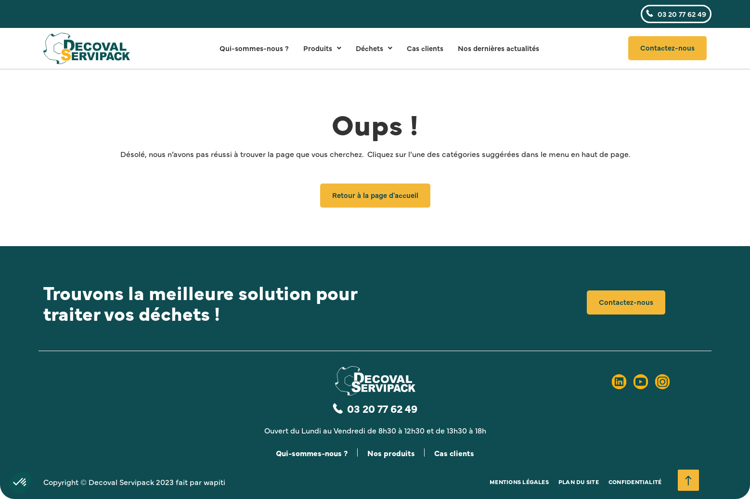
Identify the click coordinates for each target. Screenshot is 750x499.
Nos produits (391, 452)
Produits (322, 48)
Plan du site (578, 482)
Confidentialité (635, 482)
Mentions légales (519, 482)
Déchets (374, 48)
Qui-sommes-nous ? (254, 48)
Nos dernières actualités (498, 48)
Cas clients (425, 48)
